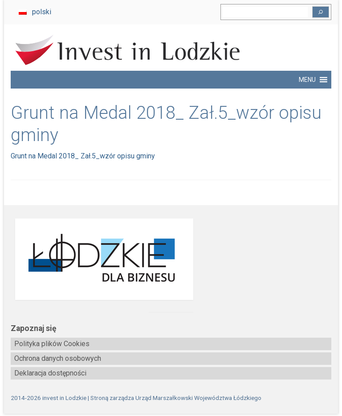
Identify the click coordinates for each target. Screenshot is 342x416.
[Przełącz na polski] (35, 12)
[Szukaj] (320, 12)
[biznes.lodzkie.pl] (171, 259)
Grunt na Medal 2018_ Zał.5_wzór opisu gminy (83, 156)
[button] (307, 80)
